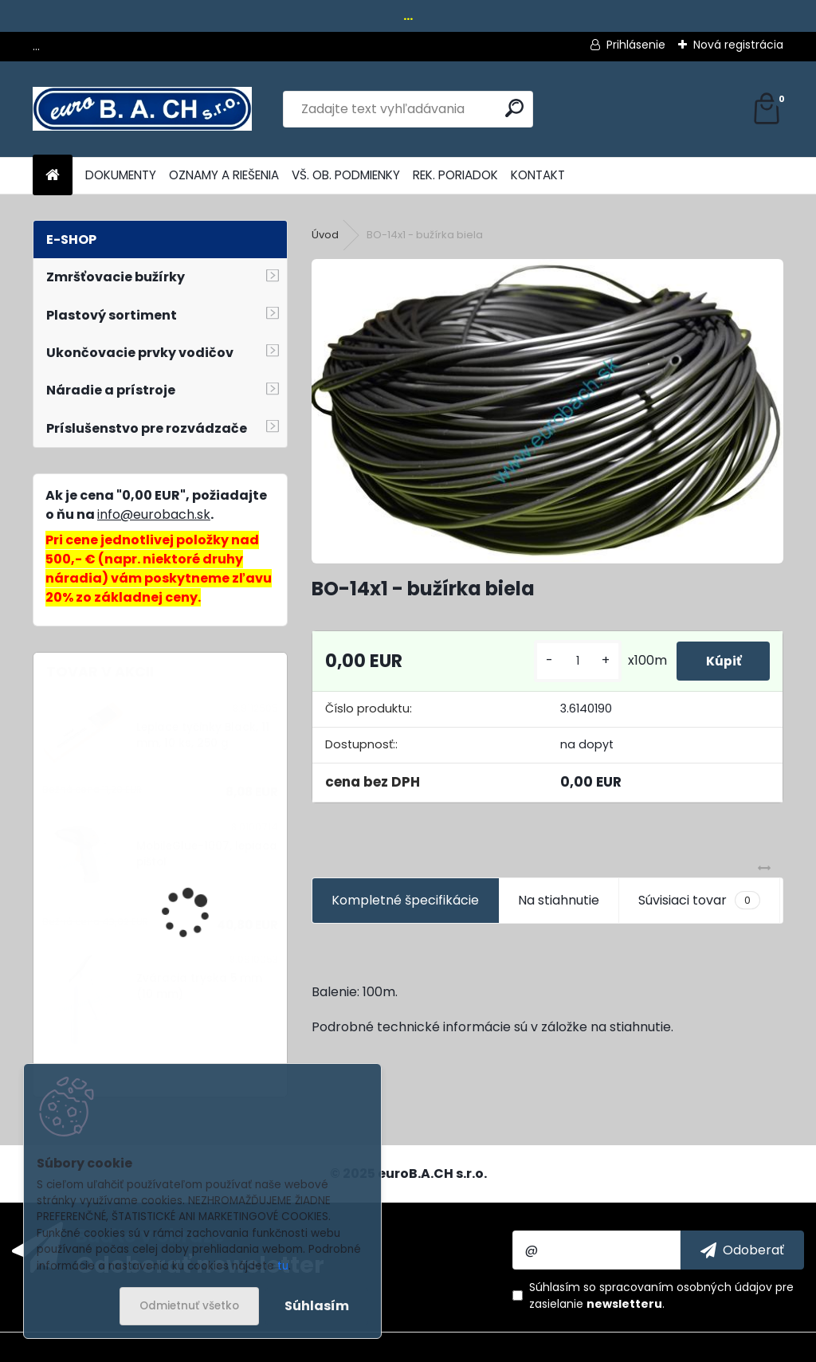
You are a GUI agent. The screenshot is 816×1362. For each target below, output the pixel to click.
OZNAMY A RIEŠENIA (224, 175)
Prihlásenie (635, 45)
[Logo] (142, 109)
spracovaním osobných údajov (685, 1287)
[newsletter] (742, 1249)
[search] (514, 108)
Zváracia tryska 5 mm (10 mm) (199, 986)
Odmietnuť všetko (189, 1305)
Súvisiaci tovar (699, 900)
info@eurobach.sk (153, 514)
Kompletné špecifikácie (405, 900)
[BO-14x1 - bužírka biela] (547, 411)
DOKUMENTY (120, 175)
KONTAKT (538, 175)
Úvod (325, 234)
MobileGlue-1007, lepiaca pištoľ (206, 853)
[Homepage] (53, 176)
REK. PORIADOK (455, 175)
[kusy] (571, 661)
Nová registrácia (738, 45)
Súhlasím (316, 1306)
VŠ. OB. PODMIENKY (346, 175)
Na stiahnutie (558, 900)
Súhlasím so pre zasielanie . (661, 1295)
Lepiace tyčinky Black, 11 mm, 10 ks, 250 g (202, 735)
